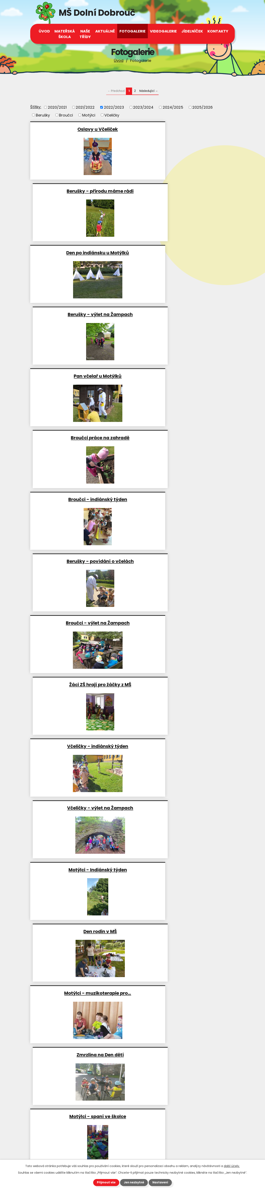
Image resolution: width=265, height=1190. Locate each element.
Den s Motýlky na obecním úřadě (184, 746)
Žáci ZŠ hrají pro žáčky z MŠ (185, 376)
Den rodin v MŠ (184, 499)
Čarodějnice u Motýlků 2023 (184, 870)
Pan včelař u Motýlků (80, 253)
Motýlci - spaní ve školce (80, 623)
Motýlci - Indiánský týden (80, 499)
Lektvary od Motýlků (80, 993)
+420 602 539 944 (58, 1132)
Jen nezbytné (134, 1182)
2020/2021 (57, 107)
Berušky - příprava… (184, 623)
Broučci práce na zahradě (184, 253)
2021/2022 (85, 107)
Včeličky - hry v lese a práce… (184, 808)
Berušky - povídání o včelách (184, 314)
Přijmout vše (105, 1182)
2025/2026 (202, 107)
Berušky (43, 115)
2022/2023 (114, 107)
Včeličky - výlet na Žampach (185, 438)
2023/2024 (143, 107)
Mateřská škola (64, 34)
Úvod (118, 60)
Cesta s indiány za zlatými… (185, 684)
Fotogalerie (132, 31)
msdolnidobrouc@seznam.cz (68, 1152)
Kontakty (217, 31)
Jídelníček (192, 31)
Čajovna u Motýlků (184, 931)
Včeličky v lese (80, 931)
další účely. (232, 1166)
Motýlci (88, 115)
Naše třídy (85, 34)
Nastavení (161, 1182)
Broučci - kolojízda (80, 870)
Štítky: (35, 106)
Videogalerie (163, 31)
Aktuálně (105, 31)
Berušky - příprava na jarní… (184, 993)
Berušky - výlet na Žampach (184, 191)
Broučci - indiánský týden (80, 314)
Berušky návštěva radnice (80, 808)
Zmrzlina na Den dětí (184, 561)
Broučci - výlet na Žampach (80, 376)
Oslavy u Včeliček (80, 129)
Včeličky (111, 115)
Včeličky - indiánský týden (80, 438)
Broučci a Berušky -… (80, 684)
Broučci (66, 115)
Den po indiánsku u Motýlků (80, 191)
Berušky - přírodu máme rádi (184, 129)
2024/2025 (173, 107)
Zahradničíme (80, 746)
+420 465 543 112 (57, 1126)
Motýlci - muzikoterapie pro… (80, 561)
